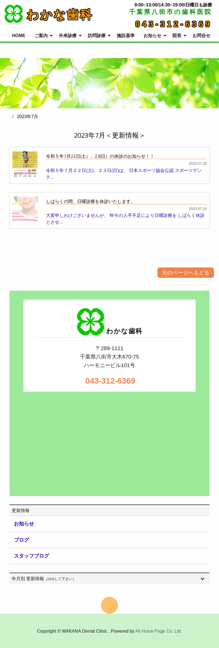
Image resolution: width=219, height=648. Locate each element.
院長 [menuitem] (176, 35)
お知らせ (24, 524)
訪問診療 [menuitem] (97, 35)
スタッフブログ (31, 556)
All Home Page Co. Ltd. (158, 631)
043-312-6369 (173, 24)
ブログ (21, 540)
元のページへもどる (186, 273)
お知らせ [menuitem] (152, 35)
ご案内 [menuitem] (41, 35)
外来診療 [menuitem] (68, 35)
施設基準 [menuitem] (126, 35)
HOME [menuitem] (18, 35)
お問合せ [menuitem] (201, 35)
